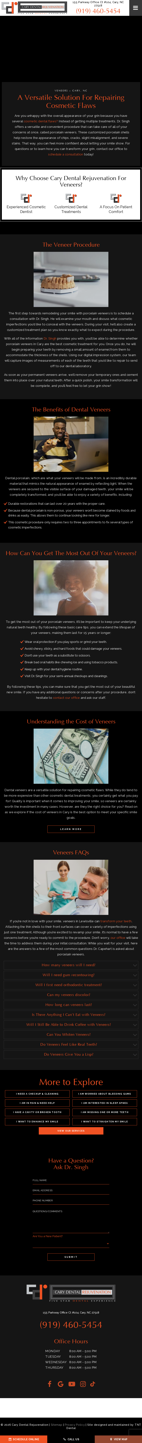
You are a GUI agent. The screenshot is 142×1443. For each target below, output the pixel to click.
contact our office (66, 698)
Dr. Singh (50, 338)
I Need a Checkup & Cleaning (37, 1094)
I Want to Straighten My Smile (104, 1121)
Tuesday (53, 1356)
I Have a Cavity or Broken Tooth (37, 1112)
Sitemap (56, 1424)
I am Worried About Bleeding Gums (104, 1094)
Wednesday (56, 1362)
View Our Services (71, 1131)
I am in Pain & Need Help (37, 1103)
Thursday (54, 1367)
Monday (52, 1351)
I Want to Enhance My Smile (37, 1121)
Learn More (71, 829)
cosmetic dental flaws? (41, 121)
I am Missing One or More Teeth (105, 1112)
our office (118, 938)
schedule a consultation (65, 154)
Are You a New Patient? (48, 1236)
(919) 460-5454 (98, 11)
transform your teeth (115, 921)
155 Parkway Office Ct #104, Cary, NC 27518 (98, 4)
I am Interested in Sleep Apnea (104, 1103)
